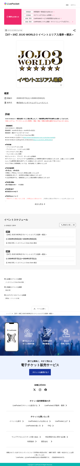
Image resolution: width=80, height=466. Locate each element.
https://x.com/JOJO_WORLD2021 (42, 140)
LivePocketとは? (61, 420)
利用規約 (30, 441)
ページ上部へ (41, 308)
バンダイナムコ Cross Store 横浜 (14, 281)
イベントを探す (15, 420)
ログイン (73, 5)
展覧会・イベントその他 (12, 297)
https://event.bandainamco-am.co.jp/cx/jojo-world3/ (39, 137)
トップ (8, 313)
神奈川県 (7, 289)
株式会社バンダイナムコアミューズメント (32, 103)
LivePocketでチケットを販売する (25, 405)
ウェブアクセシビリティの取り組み (25, 436)
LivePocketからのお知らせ (38, 420)
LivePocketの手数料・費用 (54, 405)
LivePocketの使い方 (33, 425)
